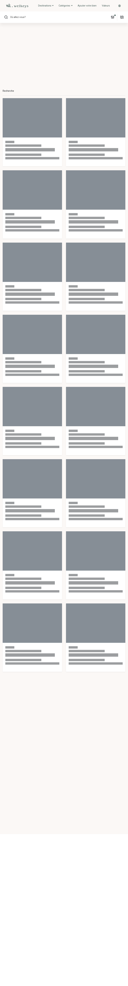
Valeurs (106, 5)
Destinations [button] (45, 5)
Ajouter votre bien (87, 5)
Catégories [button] (65, 5)
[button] (119, 5)
